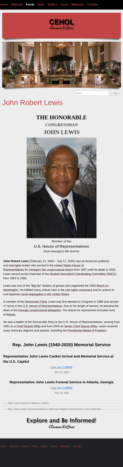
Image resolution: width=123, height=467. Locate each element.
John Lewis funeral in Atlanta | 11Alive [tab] (26, 403)
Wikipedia (77, 4)
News (41, 4)
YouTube (92, 4)
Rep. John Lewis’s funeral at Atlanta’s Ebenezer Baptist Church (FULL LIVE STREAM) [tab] (52, 409)
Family (30, 4)
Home (4, 4)
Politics (52, 4)
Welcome (17, 4)
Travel (64, 4)
